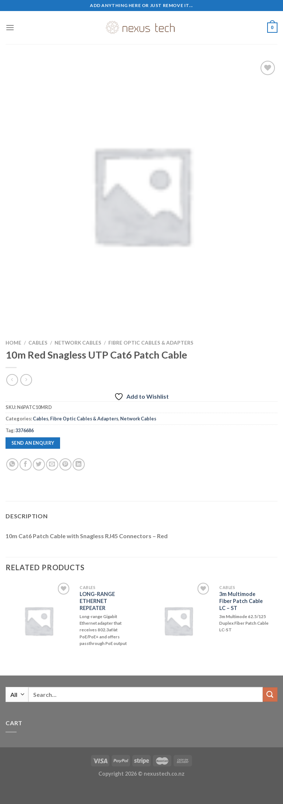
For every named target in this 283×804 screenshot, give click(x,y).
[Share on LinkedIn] (79, 464)
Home (13, 343)
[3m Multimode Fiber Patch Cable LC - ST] (178, 620)
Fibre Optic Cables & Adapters (150, 343)
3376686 (24, 430)
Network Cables (78, 343)
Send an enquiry (33, 443)
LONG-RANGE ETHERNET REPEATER (97, 601)
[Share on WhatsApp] (12, 464)
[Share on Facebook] (26, 464)
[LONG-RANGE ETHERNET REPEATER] (39, 620)
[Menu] (10, 27)
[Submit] (270, 694)
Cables (38, 343)
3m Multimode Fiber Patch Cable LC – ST (241, 601)
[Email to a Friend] (52, 464)
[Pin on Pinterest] (65, 464)
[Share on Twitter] (39, 464)
